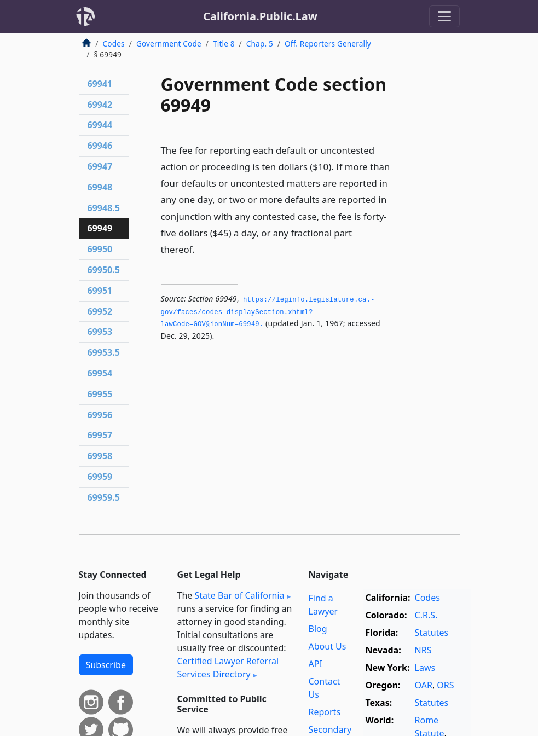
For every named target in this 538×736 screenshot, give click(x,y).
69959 (100, 477)
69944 (100, 125)
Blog (318, 629)
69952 (100, 311)
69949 (100, 228)
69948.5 (104, 208)
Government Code (168, 43)
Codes (114, 43)
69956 (100, 415)
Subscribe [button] (106, 665)
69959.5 (104, 497)
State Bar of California (239, 595)
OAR (423, 685)
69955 (100, 394)
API (315, 664)
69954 (100, 373)
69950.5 (104, 270)
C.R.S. (426, 615)
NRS (423, 650)
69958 (100, 456)
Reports (325, 712)
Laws (425, 668)
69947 (100, 166)
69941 (100, 84)
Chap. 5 (259, 43)
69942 (100, 104)
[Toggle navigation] (444, 16)
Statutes (432, 633)
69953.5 (104, 352)
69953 (100, 332)
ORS (445, 685)
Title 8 (224, 43)
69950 (100, 249)
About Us (327, 646)
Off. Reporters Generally (328, 43)
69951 (100, 291)
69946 (100, 146)
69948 (100, 187)
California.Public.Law (260, 16)
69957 (100, 435)
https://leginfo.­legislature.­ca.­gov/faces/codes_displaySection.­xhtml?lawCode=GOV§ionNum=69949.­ (268, 312)
